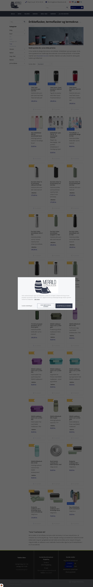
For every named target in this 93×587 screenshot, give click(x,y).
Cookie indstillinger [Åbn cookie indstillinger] (27, 306)
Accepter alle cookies (64, 306)
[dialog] (46, 293)
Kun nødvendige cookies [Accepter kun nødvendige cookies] (46, 305)
